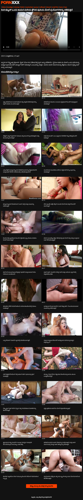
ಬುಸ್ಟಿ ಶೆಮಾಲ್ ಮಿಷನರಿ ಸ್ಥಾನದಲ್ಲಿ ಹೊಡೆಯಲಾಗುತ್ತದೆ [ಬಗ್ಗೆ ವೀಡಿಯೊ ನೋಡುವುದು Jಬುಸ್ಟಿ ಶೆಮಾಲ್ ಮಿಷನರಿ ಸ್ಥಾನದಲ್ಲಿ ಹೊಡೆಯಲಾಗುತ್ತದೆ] (16, 340)
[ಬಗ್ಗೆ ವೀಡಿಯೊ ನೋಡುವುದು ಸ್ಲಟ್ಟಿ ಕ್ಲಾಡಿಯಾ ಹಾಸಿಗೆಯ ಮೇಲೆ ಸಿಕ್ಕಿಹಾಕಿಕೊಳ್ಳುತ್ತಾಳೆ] (62, 392)
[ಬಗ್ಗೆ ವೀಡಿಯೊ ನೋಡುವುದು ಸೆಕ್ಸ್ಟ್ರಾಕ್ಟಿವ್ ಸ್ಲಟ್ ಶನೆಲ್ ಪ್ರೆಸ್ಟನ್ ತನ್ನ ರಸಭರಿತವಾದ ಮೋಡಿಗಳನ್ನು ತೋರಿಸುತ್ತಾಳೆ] (21, 392)
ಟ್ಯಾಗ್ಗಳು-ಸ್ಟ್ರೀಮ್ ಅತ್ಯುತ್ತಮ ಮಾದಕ (10, 2)
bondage (10, 7)
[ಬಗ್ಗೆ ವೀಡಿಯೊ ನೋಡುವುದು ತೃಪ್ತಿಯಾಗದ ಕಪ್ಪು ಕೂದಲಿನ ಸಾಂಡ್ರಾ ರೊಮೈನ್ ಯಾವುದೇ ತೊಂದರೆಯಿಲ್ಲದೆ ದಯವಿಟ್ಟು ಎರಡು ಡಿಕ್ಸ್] (21, 426)
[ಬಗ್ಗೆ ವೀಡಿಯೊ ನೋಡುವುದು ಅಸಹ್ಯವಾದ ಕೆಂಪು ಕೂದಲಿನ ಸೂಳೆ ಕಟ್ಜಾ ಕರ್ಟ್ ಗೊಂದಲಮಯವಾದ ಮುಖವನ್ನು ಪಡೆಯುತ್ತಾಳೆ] (62, 290)
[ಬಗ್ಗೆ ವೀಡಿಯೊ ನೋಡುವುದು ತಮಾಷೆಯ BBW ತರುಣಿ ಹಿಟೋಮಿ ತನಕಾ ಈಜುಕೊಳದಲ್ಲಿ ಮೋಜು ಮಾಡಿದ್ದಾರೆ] (21, 290)
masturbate (29, 7)
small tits (55, 7)
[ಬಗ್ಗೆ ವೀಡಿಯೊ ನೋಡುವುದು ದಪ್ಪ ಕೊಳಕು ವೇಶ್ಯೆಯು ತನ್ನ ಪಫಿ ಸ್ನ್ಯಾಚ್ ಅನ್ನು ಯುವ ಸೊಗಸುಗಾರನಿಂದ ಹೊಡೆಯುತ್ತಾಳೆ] (62, 460)
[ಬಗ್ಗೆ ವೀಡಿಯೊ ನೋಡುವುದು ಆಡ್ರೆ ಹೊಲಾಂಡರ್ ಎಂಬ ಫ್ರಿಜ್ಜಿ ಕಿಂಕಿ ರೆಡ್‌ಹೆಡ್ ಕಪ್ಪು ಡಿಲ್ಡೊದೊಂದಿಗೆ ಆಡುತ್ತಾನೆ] (62, 120)
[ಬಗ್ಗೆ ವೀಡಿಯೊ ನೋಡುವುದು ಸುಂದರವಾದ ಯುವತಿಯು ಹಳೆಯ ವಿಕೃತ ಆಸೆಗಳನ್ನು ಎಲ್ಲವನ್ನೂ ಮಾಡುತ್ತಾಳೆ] (62, 154)
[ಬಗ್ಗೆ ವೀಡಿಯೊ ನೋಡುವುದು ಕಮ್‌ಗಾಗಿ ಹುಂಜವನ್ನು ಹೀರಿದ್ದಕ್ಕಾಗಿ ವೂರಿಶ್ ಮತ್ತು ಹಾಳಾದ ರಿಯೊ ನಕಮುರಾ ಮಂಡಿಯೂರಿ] (21, 256)
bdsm (4, 7)
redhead (42, 7)
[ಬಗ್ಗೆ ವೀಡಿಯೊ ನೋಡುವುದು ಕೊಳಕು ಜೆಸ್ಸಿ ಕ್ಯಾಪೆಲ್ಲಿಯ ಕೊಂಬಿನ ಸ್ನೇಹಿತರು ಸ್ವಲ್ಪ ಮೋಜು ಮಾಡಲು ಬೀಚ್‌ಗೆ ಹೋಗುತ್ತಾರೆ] (21, 222)
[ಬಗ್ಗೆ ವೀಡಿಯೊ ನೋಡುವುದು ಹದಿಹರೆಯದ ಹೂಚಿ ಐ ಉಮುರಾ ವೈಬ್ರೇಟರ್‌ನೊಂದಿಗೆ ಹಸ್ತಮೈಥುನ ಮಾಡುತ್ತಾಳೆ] (62, 86)
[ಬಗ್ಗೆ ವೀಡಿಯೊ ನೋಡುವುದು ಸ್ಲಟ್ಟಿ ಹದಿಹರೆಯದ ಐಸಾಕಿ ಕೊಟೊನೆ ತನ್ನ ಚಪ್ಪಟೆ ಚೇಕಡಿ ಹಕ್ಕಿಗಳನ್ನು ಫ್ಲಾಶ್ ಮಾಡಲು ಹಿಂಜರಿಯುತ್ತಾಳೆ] (21, 86)
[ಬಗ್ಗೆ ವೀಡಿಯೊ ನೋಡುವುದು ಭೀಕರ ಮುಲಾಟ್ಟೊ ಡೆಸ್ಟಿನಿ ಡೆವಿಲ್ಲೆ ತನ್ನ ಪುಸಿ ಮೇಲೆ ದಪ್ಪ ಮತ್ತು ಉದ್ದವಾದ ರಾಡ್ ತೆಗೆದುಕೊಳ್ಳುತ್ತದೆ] (62, 222)
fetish (22, 7)
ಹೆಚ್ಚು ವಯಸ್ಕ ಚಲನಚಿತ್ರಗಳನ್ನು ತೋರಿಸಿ (41, 486)
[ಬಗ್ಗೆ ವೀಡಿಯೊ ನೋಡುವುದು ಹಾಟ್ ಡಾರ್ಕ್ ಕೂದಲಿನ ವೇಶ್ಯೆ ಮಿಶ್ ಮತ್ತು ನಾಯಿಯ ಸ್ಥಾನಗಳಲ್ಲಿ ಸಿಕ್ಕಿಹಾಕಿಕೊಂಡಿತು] (62, 256)
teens (61, 7)
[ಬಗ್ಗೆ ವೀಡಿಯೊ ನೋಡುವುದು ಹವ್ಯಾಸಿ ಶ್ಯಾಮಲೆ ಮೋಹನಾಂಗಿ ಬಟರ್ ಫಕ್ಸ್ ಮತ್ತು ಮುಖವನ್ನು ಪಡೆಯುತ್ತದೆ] (21, 188)
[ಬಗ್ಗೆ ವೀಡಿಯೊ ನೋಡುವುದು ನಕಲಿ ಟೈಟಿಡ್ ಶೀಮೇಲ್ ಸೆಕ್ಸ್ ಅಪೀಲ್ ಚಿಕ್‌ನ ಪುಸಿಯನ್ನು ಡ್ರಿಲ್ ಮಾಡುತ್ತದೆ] (21, 358)
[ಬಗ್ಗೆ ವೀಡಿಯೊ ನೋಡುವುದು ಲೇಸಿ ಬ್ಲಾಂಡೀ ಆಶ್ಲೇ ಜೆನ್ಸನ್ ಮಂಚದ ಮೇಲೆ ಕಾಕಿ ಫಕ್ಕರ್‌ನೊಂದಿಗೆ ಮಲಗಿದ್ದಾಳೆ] (62, 188)
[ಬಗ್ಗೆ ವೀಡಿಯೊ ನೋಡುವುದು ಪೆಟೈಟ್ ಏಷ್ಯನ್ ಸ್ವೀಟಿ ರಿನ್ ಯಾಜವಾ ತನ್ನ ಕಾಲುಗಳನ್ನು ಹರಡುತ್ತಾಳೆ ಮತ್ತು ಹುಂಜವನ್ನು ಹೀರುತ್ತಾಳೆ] (21, 120)
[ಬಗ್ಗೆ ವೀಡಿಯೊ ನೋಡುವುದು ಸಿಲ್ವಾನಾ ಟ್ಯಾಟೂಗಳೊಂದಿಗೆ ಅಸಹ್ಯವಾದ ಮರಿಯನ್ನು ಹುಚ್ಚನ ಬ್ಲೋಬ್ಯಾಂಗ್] (62, 324)
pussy (36, 7)
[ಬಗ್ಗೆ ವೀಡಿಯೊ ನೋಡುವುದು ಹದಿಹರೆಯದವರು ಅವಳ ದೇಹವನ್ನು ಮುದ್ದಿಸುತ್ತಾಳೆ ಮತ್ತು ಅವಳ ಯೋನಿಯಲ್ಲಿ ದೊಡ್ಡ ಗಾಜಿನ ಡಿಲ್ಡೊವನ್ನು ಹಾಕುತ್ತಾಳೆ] (62, 426)
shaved (48, 7)
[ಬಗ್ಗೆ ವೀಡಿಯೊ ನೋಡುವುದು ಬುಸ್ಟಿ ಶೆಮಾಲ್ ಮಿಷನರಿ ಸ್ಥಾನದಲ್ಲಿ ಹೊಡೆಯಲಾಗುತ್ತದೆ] (21, 324)
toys (65, 7)
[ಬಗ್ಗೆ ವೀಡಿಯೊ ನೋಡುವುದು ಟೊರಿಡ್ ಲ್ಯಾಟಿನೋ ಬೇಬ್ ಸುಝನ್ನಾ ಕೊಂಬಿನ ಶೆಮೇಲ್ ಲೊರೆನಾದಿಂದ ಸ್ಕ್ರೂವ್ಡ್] (21, 460)
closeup (16, 7)
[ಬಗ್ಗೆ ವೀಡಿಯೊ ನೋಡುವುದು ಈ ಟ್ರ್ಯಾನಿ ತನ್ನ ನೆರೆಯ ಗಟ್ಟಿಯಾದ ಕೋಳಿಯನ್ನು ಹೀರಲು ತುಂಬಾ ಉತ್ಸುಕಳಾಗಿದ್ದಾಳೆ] (62, 358)
